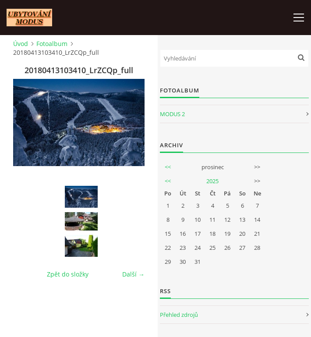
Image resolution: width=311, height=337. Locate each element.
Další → (133, 274)
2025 (212, 181)
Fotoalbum (51, 43)
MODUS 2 (172, 114)
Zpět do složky (67, 274)
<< (168, 167)
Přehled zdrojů (179, 315)
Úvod (20, 43)
